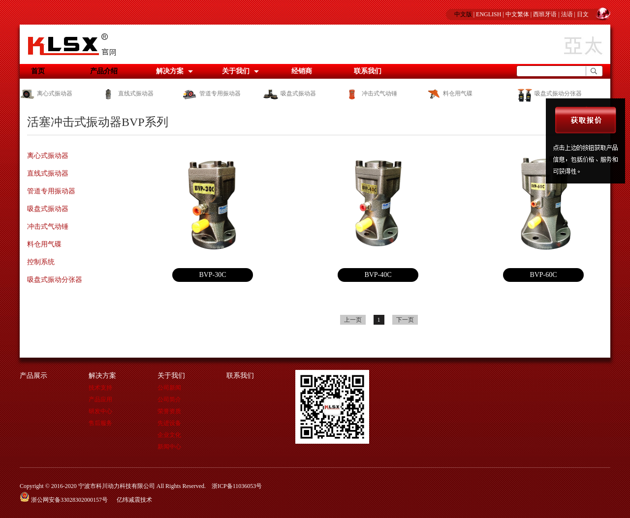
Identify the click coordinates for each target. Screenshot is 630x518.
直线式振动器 (127, 93)
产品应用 (100, 399)
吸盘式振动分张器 (549, 93)
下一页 (405, 319)
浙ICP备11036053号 (237, 486)
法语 (567, 14)
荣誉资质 (169, 411)
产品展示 (33, 375)
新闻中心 (169, 446)
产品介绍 (104, 71)
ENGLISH (488, 14)
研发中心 (100, 411)
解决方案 (170, 71)
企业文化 (169, 434)
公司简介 (169, 399)
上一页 (353, 319)
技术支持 (100, 387)
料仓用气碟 (449, 93)
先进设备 (169, 423)
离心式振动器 (46, 93)
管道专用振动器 (211, 93)
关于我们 (236, 71)
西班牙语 (545, 14)
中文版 (463, 14)
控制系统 (41, 262)
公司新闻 (169, 387)
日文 (583, 14)
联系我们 (367, 71)
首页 (38, 71)
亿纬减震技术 (134, 499)
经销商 (301, 71)
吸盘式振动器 (289, 93)
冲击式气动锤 (371, 93)
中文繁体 (517, 14)
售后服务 (100, 423)
